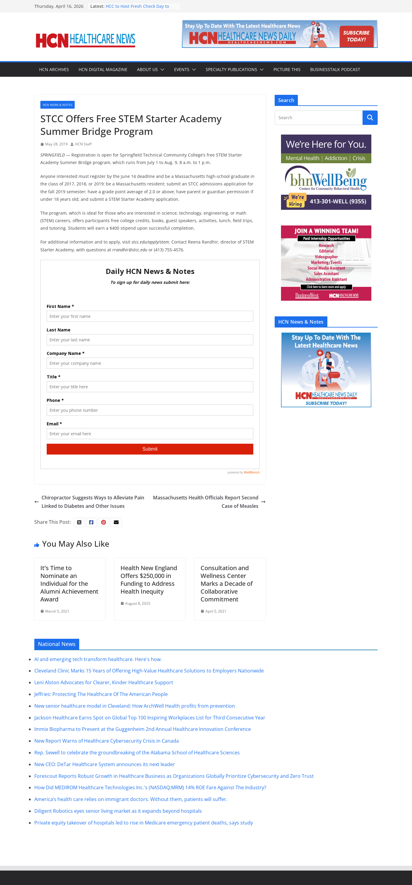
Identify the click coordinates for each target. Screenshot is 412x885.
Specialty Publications (231, 69)
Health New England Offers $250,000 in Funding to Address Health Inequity (148, 579)
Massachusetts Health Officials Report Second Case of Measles (209, 502)
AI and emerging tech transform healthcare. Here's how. (98, 659)
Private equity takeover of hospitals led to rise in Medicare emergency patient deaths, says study (143, 822)
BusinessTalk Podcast (335, 69)
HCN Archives (54, 69)
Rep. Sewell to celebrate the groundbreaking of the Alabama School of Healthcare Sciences (137, 752)
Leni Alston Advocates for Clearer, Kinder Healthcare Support (103, 682)
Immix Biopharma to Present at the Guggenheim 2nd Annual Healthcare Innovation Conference (142, 729)
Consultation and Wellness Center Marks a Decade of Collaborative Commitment (227, 583)
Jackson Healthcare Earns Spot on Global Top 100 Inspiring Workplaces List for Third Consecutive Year (149, 717)
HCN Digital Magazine (103, 69)
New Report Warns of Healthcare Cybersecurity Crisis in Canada (106, 741)
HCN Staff (83, 144)
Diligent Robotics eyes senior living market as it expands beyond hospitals (118, 811)
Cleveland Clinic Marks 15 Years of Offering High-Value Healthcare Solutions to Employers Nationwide (149, 670)
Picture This (287, 69)
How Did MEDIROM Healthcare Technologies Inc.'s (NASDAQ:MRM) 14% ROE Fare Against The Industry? (150, 787)
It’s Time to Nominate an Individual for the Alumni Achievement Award (69, 583)
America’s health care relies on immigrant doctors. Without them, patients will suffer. (130, 799)
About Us (147, 69)
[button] (161, 69)
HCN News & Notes (57, 105)
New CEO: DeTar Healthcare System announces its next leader (104, 764)
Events (181, 69)
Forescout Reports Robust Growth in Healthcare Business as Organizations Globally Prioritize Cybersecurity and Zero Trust (174, 776)
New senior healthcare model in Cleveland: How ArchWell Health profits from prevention (134, 706)
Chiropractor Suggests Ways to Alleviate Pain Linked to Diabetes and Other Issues (89, 502)
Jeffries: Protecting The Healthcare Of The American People (101, 694)
